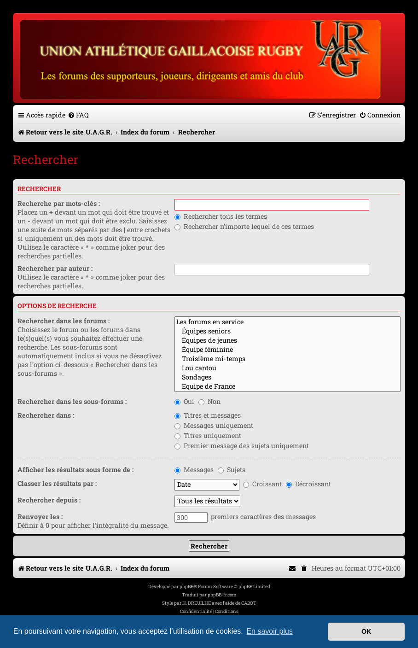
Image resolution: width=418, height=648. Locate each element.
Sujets (231, 469)
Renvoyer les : (40, 516)
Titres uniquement (207, 435)
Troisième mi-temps (287, 358)
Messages (194, 469)
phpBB (186, 587)
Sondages (287, 377)
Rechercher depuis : (49, 500)
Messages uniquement (213, 425)
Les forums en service (287, 322)
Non (209, 401)
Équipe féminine (287, 349)
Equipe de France (287, 386)
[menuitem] (78, 115)
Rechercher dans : (45, 415)
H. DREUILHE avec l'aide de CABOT (219, 603)
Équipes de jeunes (287, 340)
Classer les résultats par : (57, 483)
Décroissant (308, 483)
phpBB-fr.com (222, 595)
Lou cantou (287, 368)
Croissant (262, 483)
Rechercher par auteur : (55, 268)
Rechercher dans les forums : (63, 320)
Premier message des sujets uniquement (241, 445)
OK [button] (366, 631)
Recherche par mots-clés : (58, 203)
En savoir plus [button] (269, 631)
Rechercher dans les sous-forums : (72, 401)
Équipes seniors (287, 331)
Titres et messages (207, 415)
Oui (184, 401)
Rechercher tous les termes (220, 216)
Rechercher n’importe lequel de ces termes (244, 226)
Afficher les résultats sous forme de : (75, 469)
